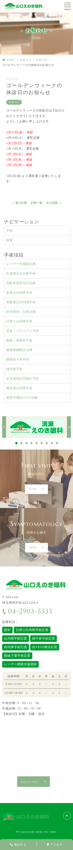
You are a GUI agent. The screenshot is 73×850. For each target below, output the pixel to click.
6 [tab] (42, 443)
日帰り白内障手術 (19, 321)
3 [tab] (26, 443)
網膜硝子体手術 (17, 359)
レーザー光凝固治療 (21, 264)
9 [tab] (57, 443)
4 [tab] (32, 443)
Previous (4, 427)
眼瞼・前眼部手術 (19, 340)
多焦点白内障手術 (19, 292)
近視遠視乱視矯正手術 (22, 378)
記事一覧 (36, 202)
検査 (9, 240)
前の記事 (21, 202)
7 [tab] (47, 443)
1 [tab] (16, 443)
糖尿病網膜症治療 (19, 350)
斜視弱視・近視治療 (21, 311)
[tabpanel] (36, 427)
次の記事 (52, 202)
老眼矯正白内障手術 (21, 302)
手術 (9, 230)
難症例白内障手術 (19, 388)
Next (69, 427)
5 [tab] (37, 443)
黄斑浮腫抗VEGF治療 (22, 397)
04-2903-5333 (27, 611)
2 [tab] (21, 443)
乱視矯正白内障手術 (21, 273)
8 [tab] (52, 443)
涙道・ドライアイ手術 (22, 330)
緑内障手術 (14, 369)
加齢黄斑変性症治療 (21, 283)
